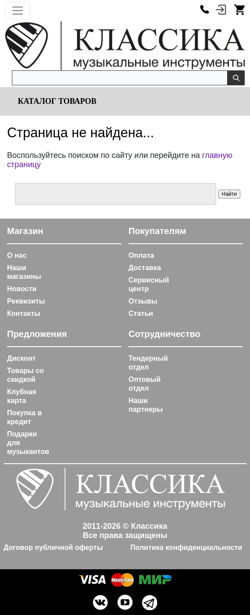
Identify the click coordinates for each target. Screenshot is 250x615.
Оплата (141, 255)
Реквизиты (26, 301)
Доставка (145, 267)
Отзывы (143, 301)
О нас (16, 255)
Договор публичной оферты (53, 547)
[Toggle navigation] (17, 10)
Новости (22, 289)
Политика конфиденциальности (186, 547)
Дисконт (21, 358)
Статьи (141, 313)
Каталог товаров (56, 101)
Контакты (23, 313)
